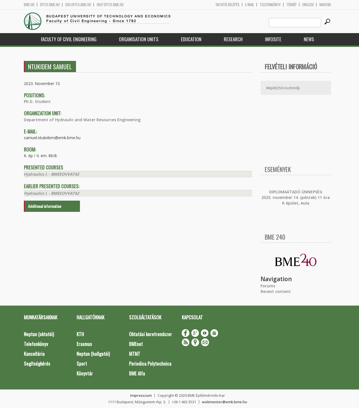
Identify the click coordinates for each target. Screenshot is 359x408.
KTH (80, 334)
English (308, 4)
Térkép (291, 4)
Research (233, 39)
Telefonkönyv (270, 4)
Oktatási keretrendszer (150, 334)
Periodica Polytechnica (150, 363)
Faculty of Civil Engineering (68, 39)
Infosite (273, 39)
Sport (82, 363)
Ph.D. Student (37, 101)
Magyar (325, 4)
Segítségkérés (37, 363)
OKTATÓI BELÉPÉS (228, 4)
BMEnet (136, 343)
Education (191, 39)
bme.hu (29, 4)
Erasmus (84, 343)
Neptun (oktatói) (39, 334)
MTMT (134, 353)
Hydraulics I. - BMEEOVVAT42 (51, 174)
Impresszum (141, 395)
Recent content (276, 291)
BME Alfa (137, 373)
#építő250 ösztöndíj (283, 87)
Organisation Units (138, 39)
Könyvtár (85, 373)
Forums (268, 285)
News (309, 39)
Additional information (44, 206)
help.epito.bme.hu (110, 4)
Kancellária (34, 353)
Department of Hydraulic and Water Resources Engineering (82, 119)
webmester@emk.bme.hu (224, 401)
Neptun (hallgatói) (93, 353)
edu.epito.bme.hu (78, 4)
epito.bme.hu (50, 4)
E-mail (249, 4)
